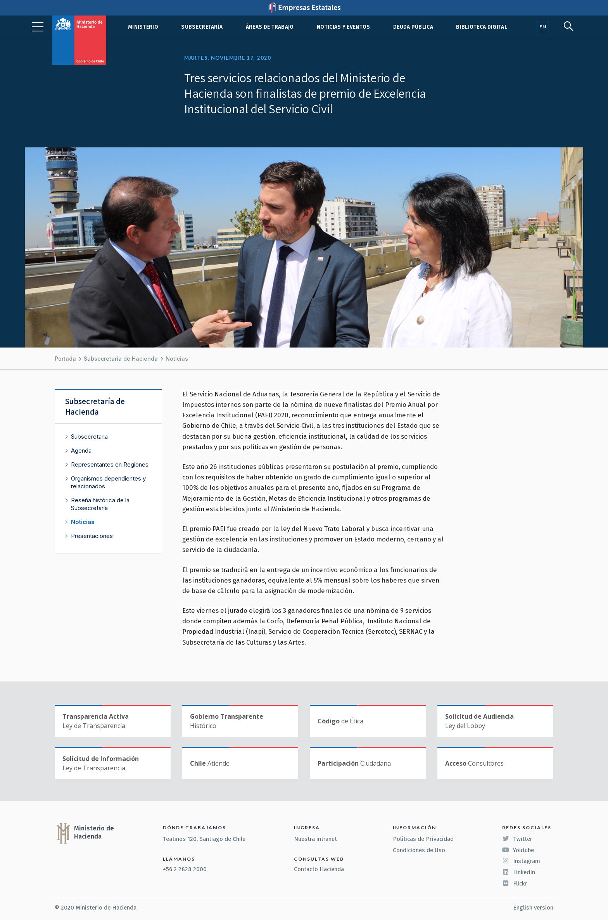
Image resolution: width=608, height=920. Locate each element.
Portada (65, 358)
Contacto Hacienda (319, 869)
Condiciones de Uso (419, 850)
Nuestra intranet (315, 838)
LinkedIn (518, 872)
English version (533, 907)
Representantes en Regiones (110, 464)
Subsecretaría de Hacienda (121, 358)
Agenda (81, 450)
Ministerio (143, 27)
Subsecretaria (89, 436)
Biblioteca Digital (481, 27)
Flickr (514, 883)
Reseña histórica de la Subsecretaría (100, 504)
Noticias (177, 358)
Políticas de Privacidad (423, 838)
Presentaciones (92, 536)
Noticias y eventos (343, 27)
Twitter (517, 838)
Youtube (518, 850)
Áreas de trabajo (270, 27)
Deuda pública (413, 27)
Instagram (521, 861)
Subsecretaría (202, 27)
